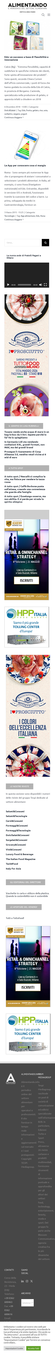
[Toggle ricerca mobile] (43, 14)
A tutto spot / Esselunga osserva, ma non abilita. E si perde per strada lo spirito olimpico (25, 499)
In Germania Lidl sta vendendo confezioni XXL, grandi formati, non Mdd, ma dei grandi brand (24, 444)
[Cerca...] (23, 242)
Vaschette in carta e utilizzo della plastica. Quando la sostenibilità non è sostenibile (27, 894)
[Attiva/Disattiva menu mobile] (49, 14)
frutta (29, 110)
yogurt (24, 113)
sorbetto (8, 113)
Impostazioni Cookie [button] (14, 1348)
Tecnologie (9, 215)
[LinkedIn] (22, 1281)
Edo (23, 110)
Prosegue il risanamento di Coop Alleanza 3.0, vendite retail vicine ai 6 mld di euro (25, 454)
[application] (26, 275)
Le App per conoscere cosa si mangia (25, 165)
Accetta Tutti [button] (33, 1348)
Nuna (42, 215)
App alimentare (28, 215)
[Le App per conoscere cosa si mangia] (27, 144)
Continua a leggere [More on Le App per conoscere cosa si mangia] (13, 219)
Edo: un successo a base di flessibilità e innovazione (26, 58)
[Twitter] (31, 1281)
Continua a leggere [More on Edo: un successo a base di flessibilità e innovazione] (13, 117)
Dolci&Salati (10, 110)
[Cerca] (45, 242)
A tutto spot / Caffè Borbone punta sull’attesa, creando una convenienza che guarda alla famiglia (24, 489)
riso (41, 110)
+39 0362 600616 (8, 1310)
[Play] (8, 284)
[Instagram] (27, 1281)
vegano (16, 113)
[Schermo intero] (45, 284)
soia (45, 110)
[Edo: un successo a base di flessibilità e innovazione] (27, 35)
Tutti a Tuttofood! (15, 917)
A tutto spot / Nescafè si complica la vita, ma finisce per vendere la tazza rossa (24, 479)
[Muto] (40, 284)
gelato (36, 110)
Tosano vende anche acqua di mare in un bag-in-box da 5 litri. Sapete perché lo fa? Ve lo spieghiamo (26, 434)
